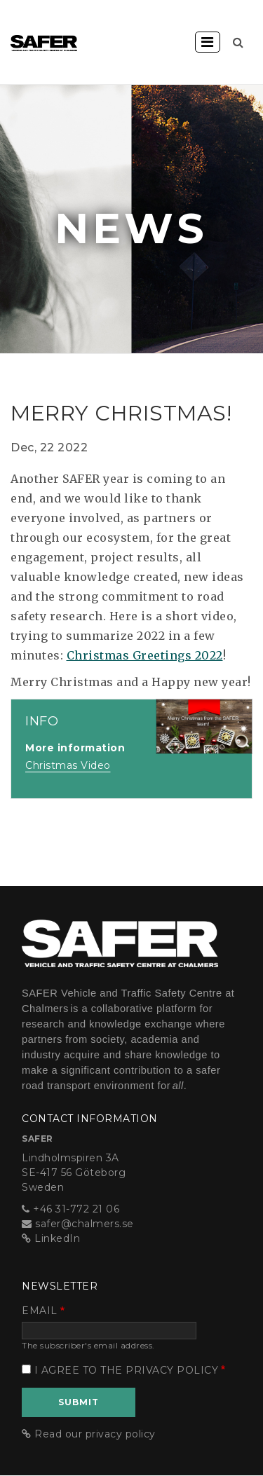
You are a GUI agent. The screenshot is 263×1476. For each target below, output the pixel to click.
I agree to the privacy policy (126, 1370)
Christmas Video (68, 765)
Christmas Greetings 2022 (145, 655)
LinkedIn (57, 1238)
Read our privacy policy (95, 1434)
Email (40, 1310)
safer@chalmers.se (84, 1223)
